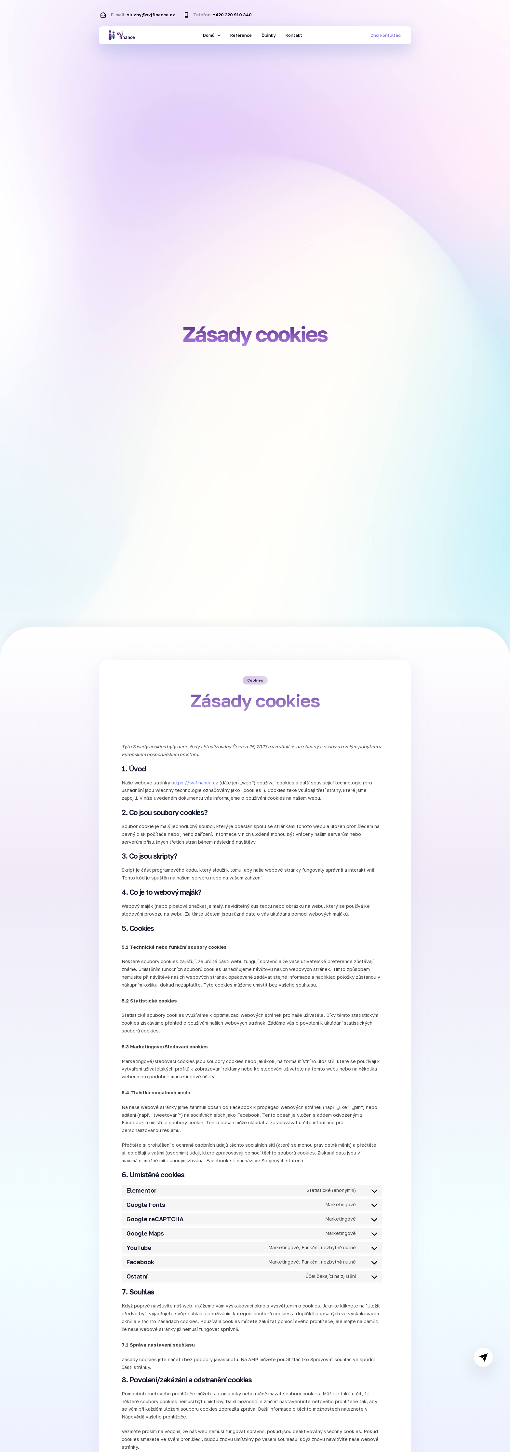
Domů (212, 35)
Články (269, 35)
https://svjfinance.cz (194, 782)
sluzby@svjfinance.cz (151, 14)
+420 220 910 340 (232, 14)
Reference (241, 35)
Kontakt (294, 35)
